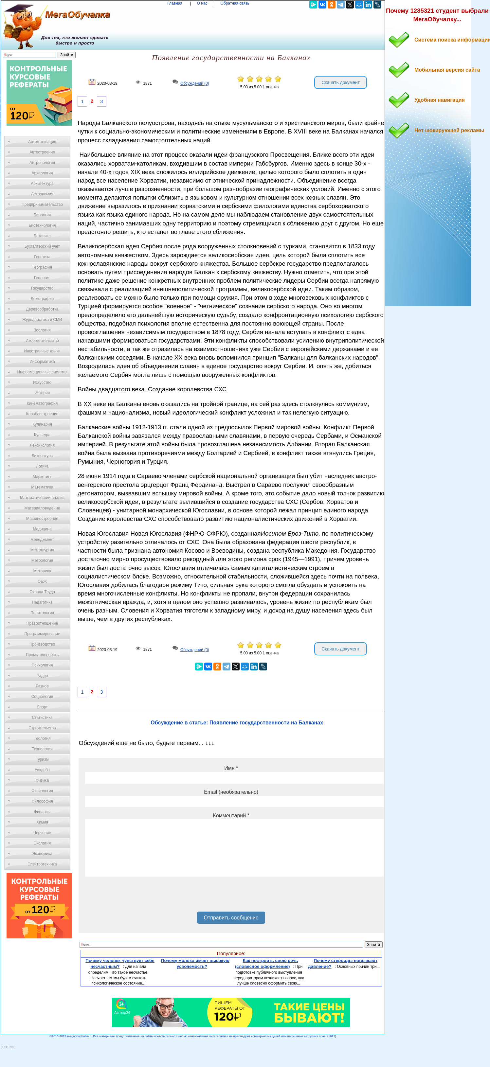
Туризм (42, 759)
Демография (42, 298)
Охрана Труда (42, 592)
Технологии (42, 749)
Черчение (42, 832)
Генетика (42, 257)
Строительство (42, 728)
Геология (42, 278)
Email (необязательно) (231, 792)
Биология (42, 215)
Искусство (42, 382)
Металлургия (42, 550)
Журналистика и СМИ (42, 319)
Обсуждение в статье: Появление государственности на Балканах (237, 722)
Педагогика (42, 602)
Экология (42, 843)
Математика (42, 487)
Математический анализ (42, 497)
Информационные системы (42, 372)
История (42, 393)
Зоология (42, 330)
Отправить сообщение (231, 917)
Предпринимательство (42, 204)
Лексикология (42, 445)
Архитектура (42, 183)
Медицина (42, 529)
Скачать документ (340, 82)
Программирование (42, 633)
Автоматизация (42, 141)
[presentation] (135, 896)
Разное (42, 686)
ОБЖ (42, 581)
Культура (42, 435)
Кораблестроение (42, 414)
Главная (174, 3)
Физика (42, 780)
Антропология (42, 162)
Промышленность (42, 654)
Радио (42, 675)
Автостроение (42, 152)
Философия (42, 801)
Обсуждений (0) (194, 83)
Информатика (42, 361)
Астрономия (42, 194)
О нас (202, 3)
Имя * (231, 768)
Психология (42, 665)
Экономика (42, 853)
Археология (42, 173)
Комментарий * (231, 815)
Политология (42, 613)
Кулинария (42, 424)
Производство (42, 644)
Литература (42, 455)
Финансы (42, 811)
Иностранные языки (42, 351)
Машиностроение (42, 518)
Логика (42, 466)
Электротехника (42, 864)
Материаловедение (42, 508)
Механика (42, 571)
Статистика (42, 717)
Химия (42, 822)
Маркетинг (42, 476)
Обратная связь (234, 3)
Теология (42, 738)
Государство (42, 288)
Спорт (42, 707)
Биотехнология (42, 225)
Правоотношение (42, 623)
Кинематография (42, 403)
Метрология (42, 560)
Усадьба (42, 770)
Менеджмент (42, 539)
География (42, 267)
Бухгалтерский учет (42, 246)
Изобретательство (42, 340)
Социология (42, 696)
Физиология (42, 791)
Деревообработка (42, 309)
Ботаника (42, 236)
